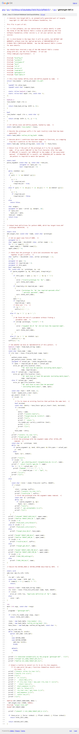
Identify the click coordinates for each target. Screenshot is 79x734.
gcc (8, 9)
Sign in (75, 3)
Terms (23, 731)
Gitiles (12, 731)
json (75, 731)
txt (70, 731)
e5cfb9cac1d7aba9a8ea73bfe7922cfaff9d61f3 (31, 9)
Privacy (17, 731)
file (42, 14)
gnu (3, 9)
